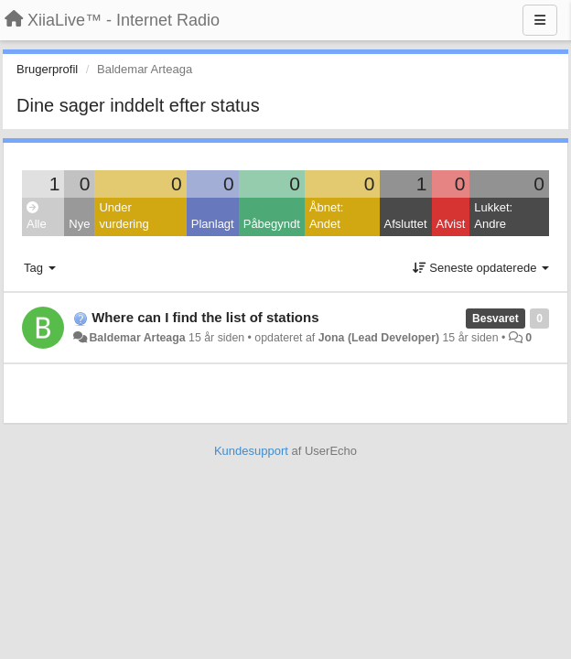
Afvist (451, 224)
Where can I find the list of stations (205, 317)
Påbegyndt (271, 224)
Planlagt (212, 224)
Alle (37, 216)
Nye (79, 224)
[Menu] (540, 20)
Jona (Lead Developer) (378, 337)
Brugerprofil (47, 69)
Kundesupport (251, 451)
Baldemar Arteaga (137, 337)
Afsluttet (405, 224)
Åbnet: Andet (326, 216)
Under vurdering (123, 216)
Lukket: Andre (493, 216)
